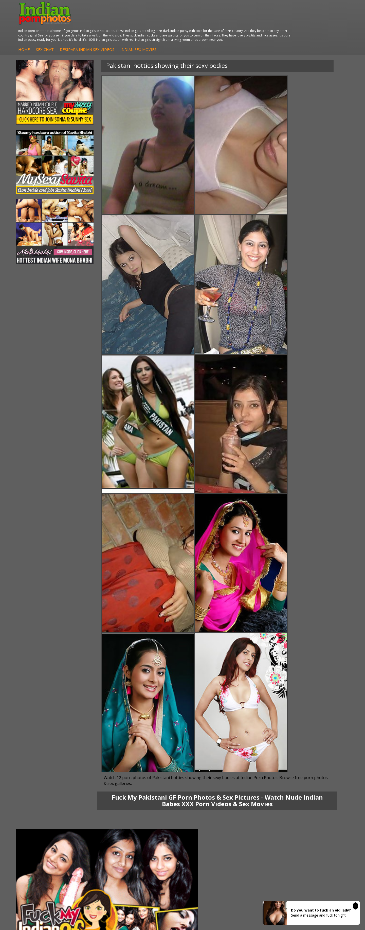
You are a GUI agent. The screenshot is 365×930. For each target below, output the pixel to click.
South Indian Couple (47, 780)
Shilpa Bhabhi (42, 785)
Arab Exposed (96, 765)
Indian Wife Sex (313, 775)
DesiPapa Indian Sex (101, 760)
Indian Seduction (206, 770)
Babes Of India (259, 765)
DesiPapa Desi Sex (100, 775)
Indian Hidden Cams (155, 765)
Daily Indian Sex (314, 770)
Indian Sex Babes (207, 780)
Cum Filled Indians (262, 770)
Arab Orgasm (258, 760)
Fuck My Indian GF (154, 770)
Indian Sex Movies (228, 27)
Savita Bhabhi (42, 775)
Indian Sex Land (260, 785)
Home (113, 27)
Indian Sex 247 (259, 780)
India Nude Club (260, 775)
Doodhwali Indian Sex (319, 765)
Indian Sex (93, 770)
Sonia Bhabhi (41, 765)
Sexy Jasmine (41, 770)
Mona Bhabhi (42, 760)
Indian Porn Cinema (209, 760)
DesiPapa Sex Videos (156, 760)
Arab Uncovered (152, 785)
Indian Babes (149, 780)
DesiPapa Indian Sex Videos (176, 27)
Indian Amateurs (152, 775)
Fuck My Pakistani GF (102, 785)
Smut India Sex (313, 780)
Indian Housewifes (100, 780)
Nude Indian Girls (207, 785)
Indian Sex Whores (208, 765)
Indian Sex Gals (205, 775)
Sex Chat (134, 27)
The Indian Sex (313, 760)
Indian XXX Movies (316, 785)
